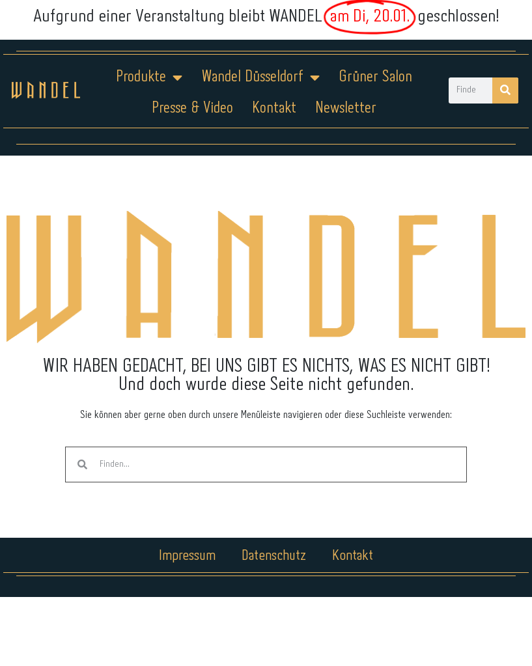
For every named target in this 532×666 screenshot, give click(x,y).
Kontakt (274, 108)
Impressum (187, 555)
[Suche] (505, 90)
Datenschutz (274, 555)
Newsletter (345, 108)
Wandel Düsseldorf (260, 77)
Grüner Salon (375, 77)
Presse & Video (192, 108)
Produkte (149, 77)
